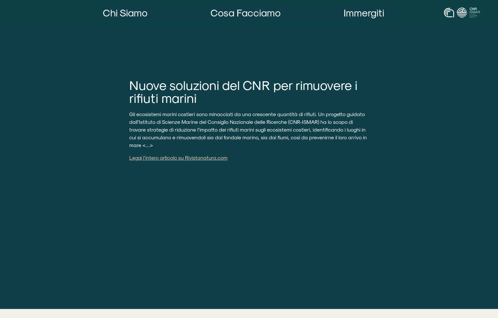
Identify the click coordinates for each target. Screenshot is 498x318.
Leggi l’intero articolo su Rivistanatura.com (178, 157)
